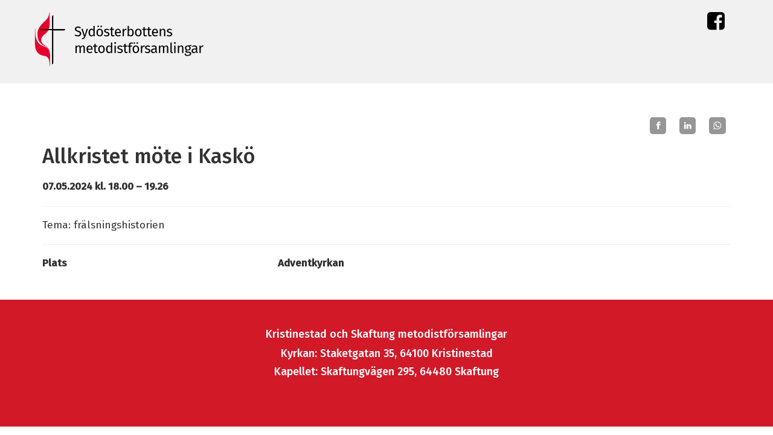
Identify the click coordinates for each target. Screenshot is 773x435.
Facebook (716, 24)
